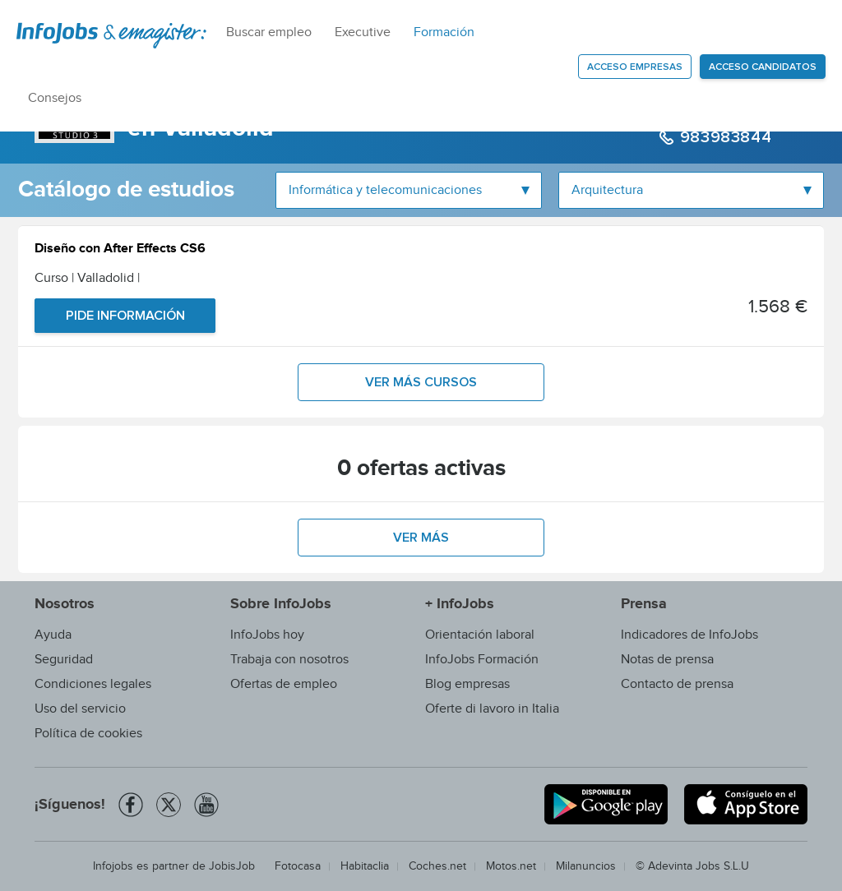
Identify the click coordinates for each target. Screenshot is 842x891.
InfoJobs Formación (482, 659)
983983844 (723, 137)
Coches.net (437, 866)
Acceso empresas (634, 67)
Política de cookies (88, 733)
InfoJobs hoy (267, 635)
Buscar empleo (269, 32)
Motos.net (511, 866)
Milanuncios (586, 866)
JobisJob (232, 866)
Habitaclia (364, 866)
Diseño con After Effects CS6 (120, 250)
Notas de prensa (667, 659)
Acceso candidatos (763, 67)
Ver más (421, 537)
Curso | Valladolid (87, 278)
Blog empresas (467, 684)
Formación (444, 32)
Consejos (54, 98)
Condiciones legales (93, 684)
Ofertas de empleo (283, 684)
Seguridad (64, 659)
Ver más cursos (421, 382)
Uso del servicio (80, 709)
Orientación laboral (479, 635)
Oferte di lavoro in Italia (492, 709)
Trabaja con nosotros (289, 659)
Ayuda (53, 635)
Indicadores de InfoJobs (689, 635)
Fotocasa (298, 866)
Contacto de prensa (677, 684)
